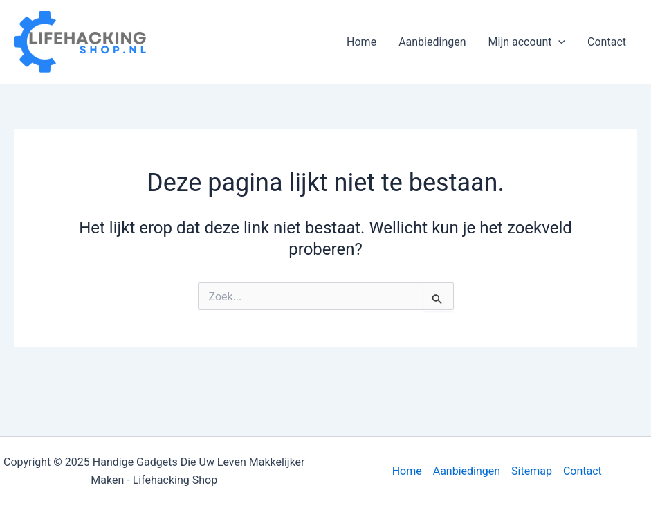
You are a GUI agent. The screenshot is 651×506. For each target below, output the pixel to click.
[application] (558, 42)
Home (361, 41)
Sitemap (531, 471)
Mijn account (527, 42)
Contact (606, 41)
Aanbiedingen (432, 41)
